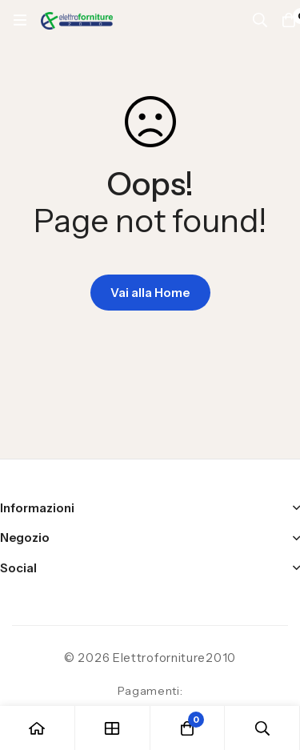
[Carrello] (188, 728)
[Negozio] (112, 728)
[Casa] (37, 728)
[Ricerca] (260, 20)
